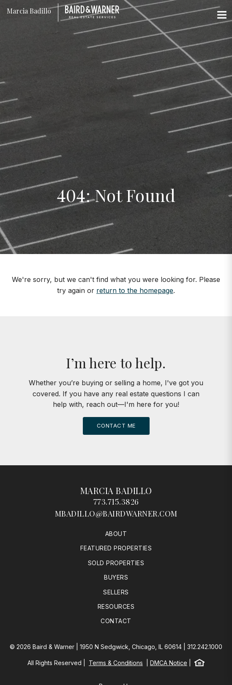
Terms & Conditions (116, 662)
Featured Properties (116, 548)
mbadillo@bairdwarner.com (116, 513)
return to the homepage (134, 290)
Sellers (116, 592)
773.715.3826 (116, 502)
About (116, 533)
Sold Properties (116, 562)
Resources (116, 606)
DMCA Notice (168, 662)
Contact (116, 620)
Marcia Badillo (116, 490)
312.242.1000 (204, 646)
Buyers (116, 577)
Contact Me (116, 425)
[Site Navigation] (222, 15)
